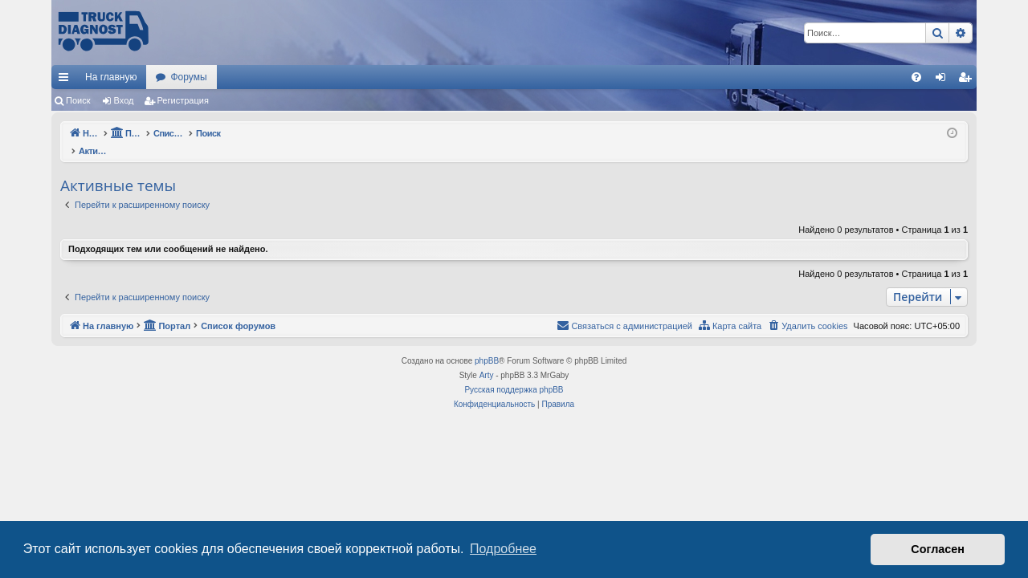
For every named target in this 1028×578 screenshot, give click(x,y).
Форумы (188, 77)
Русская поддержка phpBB (513, 372)
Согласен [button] (938, 549)
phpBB (487, 344)
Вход (124, 100)
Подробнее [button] (503, 549)
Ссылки (66, 80)
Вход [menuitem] (944, 80)
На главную (111, 77)
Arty (486, 358)
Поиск (78, 100)
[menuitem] (916, 77)
